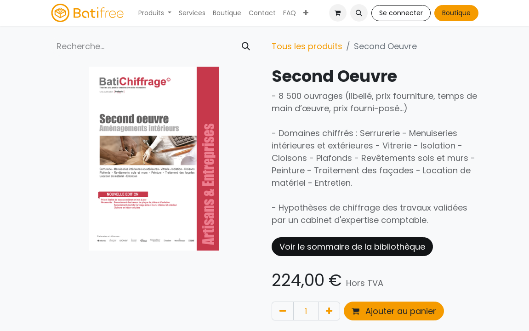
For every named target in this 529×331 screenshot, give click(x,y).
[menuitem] (155, 13)
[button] (359, 13)
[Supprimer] (283, 311)
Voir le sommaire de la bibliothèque (352, 246)
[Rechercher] (246, 46)
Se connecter (401, 12)
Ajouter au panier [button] (394, 311)
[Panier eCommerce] (338, 13)
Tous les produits (307, 46)
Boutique (456, 12)
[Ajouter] (329, 311)
